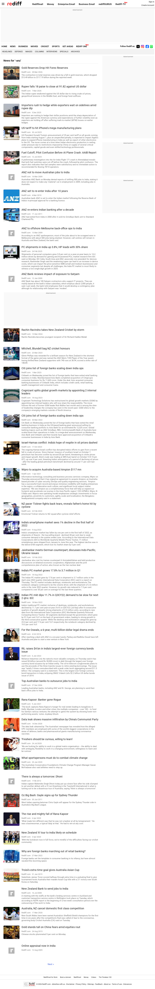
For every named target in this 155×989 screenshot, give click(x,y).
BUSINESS (23, 46)
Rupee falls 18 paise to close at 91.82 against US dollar (54, 86)
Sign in (151, 2)
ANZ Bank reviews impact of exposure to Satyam (50, 274)
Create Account (147, 5)
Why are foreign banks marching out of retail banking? (53, 851)
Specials (64, 51)
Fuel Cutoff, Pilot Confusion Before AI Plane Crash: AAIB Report (58, 152)
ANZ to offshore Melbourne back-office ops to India (51, 228)
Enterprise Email (66, 4)
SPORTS (56, 46)
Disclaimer (70, 984)
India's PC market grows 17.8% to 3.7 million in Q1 (51, 570)
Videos (93, 977)
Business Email (87, 4)
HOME (4, 46)
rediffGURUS (105, 4)
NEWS (12, 46)
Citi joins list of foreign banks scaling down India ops (52, 368)
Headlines (7, 51)
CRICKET (45, 46)
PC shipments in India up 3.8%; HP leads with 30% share (54, 247)
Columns (39, 51)
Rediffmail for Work (50, 977)
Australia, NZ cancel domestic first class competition (52, 908)
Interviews (51, 51)
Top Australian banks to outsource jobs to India (49, 681)
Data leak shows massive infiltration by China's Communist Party (59, 719)
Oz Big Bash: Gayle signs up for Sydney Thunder (49, 795)
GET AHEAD (67, 46)
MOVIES (34, 46)
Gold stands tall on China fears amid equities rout (50, 927)
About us (107, 984)
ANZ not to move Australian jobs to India (45, 172)
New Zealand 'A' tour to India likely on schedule (49, 832)
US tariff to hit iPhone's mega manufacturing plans (51, 128)
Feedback (99, 984)
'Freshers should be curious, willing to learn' (47, 739)
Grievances (127, 984)
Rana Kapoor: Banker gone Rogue (41, 699)
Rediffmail (37, 4)
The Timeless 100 (105, 977)
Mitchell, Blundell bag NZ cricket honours (45, 348)
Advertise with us (58, 984)
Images (28, 51)
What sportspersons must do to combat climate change (54, 757)
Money (50, 4)
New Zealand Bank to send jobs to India (44, 888)
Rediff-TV (120, 4)
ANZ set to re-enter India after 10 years (44, 191)
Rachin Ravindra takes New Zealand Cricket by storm (52, 329)
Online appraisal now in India (38, 945)
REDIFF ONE (81, 46)
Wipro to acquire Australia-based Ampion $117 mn (51, 469)
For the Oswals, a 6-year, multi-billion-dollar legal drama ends (57, 629)
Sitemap (90, 984)
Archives (75, 51)
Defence (19, 51)
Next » (51, 964)
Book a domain (65, 977)
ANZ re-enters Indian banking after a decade (47, 209)
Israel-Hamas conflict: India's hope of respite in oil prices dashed (59, 442)
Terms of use (117, 984)
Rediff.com (46, 984)
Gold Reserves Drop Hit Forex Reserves (44, 67)
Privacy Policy (81, 984)
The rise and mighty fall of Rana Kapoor (44, 813)
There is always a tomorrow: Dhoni (41, 776)
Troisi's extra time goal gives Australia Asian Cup (50, 870)
